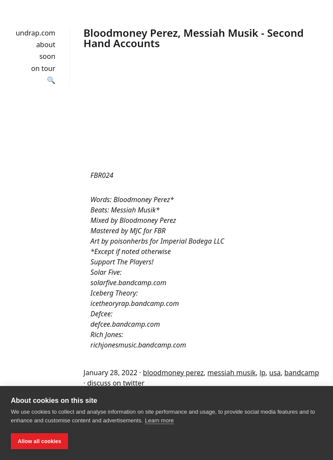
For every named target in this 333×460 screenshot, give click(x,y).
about (45, 44)
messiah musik (231, 372)
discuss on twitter (115, 383)
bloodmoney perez (173, 372)
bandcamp (301, 372)
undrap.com (35, 33)
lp (262, 372)
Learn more (159, 420)
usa (275, 372)
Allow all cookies (39, 441)
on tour (43, 68)
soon (47, 56)
